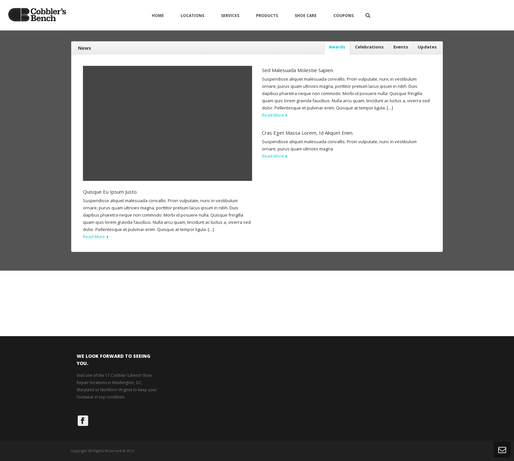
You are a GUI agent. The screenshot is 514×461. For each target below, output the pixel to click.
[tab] (336, 49)
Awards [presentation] (337, 47)
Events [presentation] (400, 47)
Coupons (343, 15)
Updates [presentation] (427, 47)
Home (158, 15)
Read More (96, 237)
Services (230, 15)
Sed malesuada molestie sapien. (298, 70)
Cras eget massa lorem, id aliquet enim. (307, 132)
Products (267, 15)
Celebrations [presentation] (369, 47)
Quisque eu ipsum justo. (110, 191)
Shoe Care (306, 15)
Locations (192, 15)
